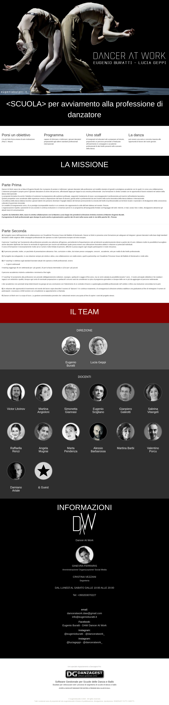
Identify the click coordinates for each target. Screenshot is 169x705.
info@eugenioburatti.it (84, 616)
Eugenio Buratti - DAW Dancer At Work (84, 625)
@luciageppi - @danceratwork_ (84, 642)
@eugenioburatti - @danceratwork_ (84, 633)
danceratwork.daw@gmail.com (84, 613)
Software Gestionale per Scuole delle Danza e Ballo (84, 684)
